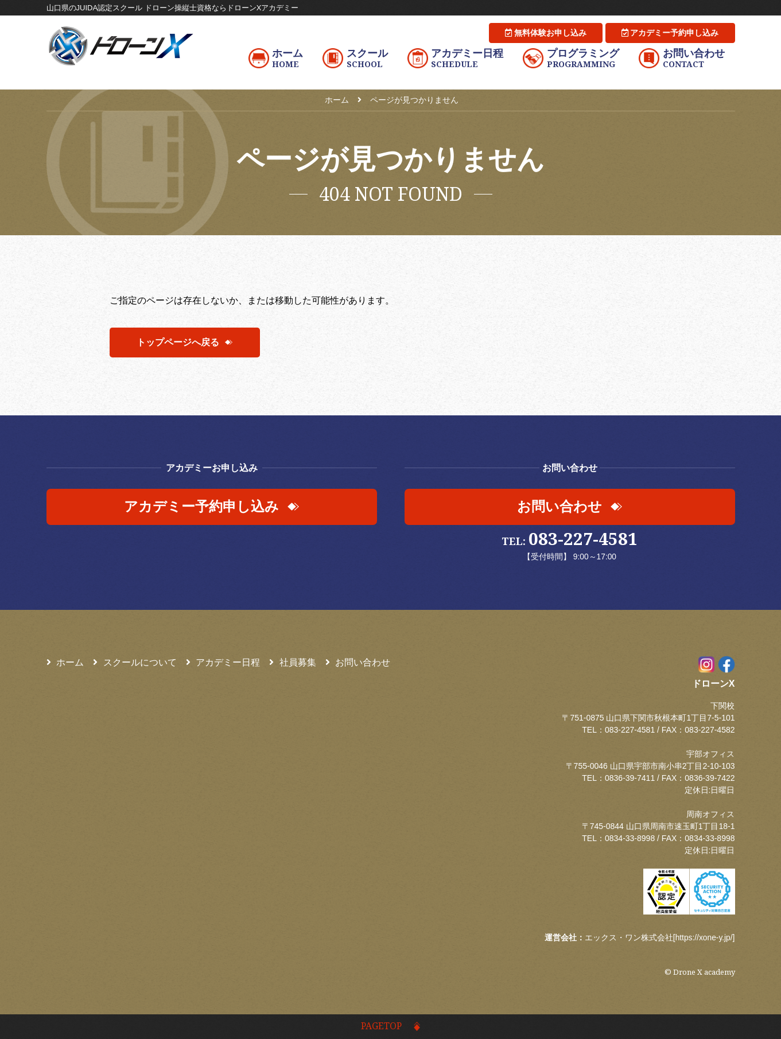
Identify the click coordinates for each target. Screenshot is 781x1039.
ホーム (65, 663)
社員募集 (292, 663)
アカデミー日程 (223, 663)
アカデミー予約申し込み (670, 32)
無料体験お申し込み (545, 32)
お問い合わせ (358, 663)
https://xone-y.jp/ (703, 938)
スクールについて (135, 663)
